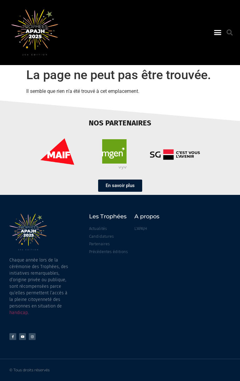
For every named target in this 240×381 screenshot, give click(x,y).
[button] (217, 32)
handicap (18, 312)
